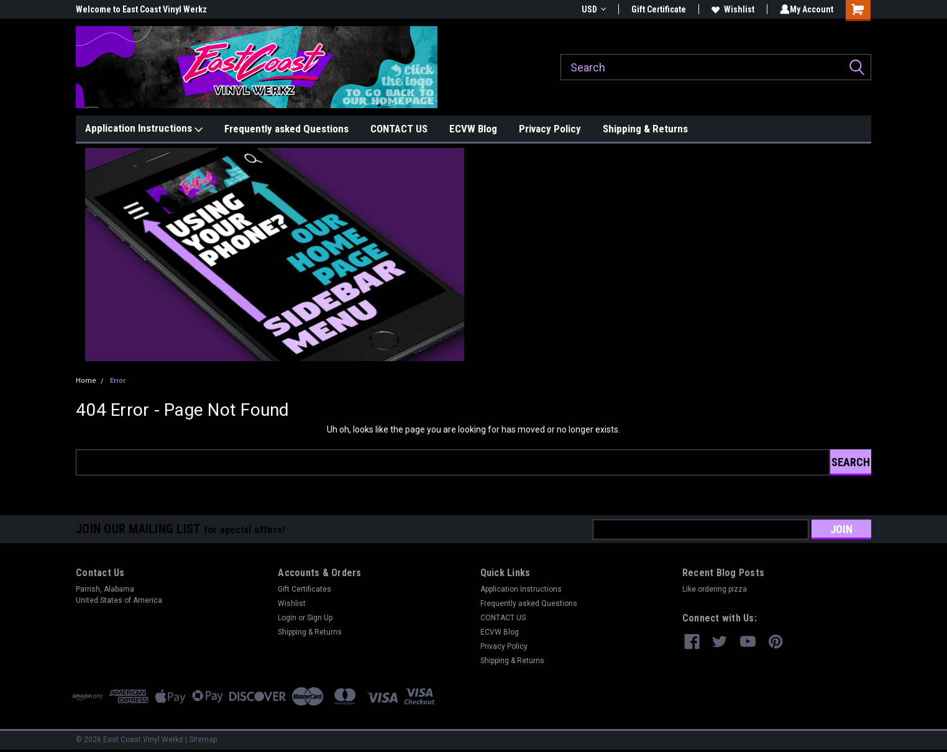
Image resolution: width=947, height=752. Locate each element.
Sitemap (203, 739)
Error (118, 381)
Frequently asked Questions (286, 128)
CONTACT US (399, 128)
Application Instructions (144, 128)
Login (287, 617)
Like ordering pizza (714, 589)
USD (591, 9)
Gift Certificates (304, 589)
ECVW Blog (473, 128)
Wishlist (730, 9)
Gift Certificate (656, 9)
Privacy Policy (550, 128)
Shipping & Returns (645, 128)
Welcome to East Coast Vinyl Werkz (141, 9)
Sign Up (319, 617)
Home (86, 381)
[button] (275, 254)
